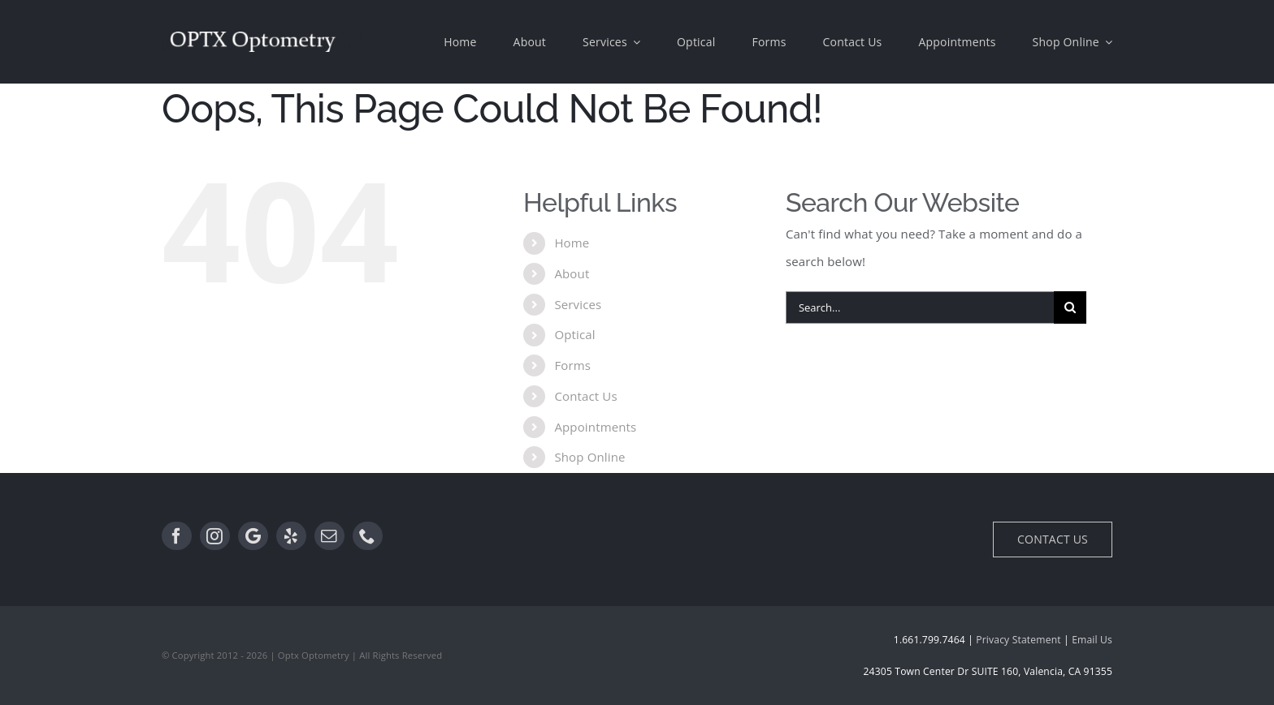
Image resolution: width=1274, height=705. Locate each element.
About (571, 273)
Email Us (1092, 640)
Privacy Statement (1018, 640)
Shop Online (589, 457)
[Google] (253, 536)
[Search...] (920, 307)
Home (571, 242)
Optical (574, 334)
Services (577, 304)
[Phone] (368, 536)
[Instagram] (215, 536)
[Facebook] (177, 536)
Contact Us (585, 396)
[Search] (1070, 307)
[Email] (329, 536)
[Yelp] (291, 536)
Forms (572, 365)
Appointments (595, 427)
